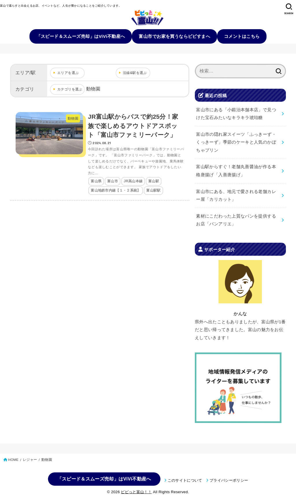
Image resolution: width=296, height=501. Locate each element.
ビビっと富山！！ (136, 492)
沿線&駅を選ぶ (135, 73)
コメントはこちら (242, 36)
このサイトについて (185, 480)
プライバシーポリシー (229, 480)
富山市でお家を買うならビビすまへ (174, 36)
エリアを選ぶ (68, 73)
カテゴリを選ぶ (69, 89)
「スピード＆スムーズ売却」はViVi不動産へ (80, 36)
